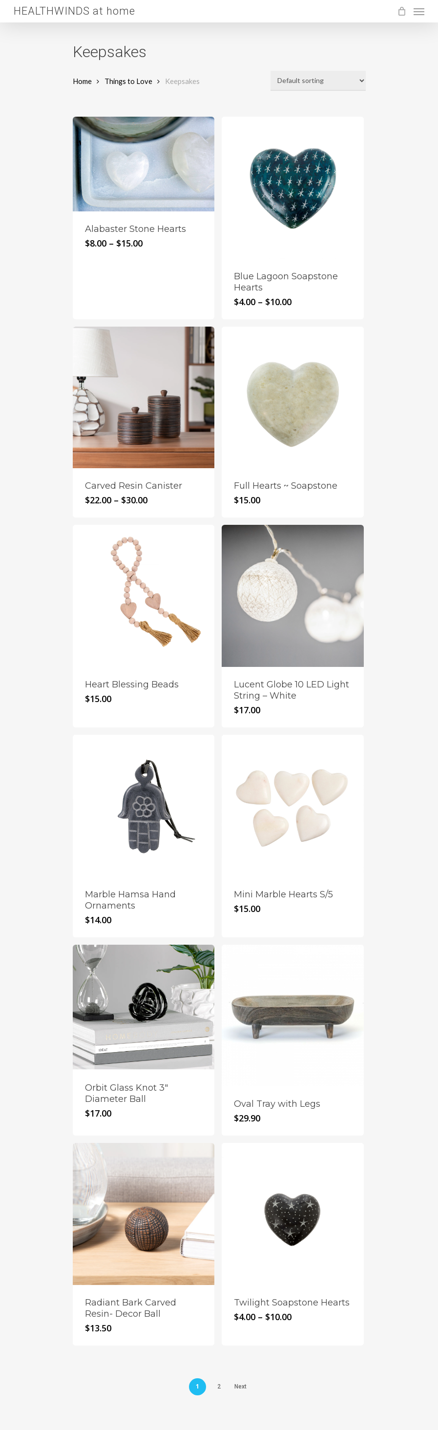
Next (240, 1386)
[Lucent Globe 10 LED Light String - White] (293, 596)
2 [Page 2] (219, 1386)
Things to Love (128, 81)
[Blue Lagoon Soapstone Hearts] (293, 188)
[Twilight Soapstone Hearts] (293, 1214)
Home (82, 81)
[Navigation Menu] (419, 11)
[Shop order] (318, 81)
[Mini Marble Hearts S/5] (293, 806)
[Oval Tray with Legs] (293, 1016)
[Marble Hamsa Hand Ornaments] (144, 806)
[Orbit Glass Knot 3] (144, 1008)
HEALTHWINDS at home (74, 11)
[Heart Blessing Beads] (144, 596)
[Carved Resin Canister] (144, 398)
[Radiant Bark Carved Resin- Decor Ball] (144, 1214)
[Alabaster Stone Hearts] (144, 164)
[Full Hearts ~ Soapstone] (293, 398)
